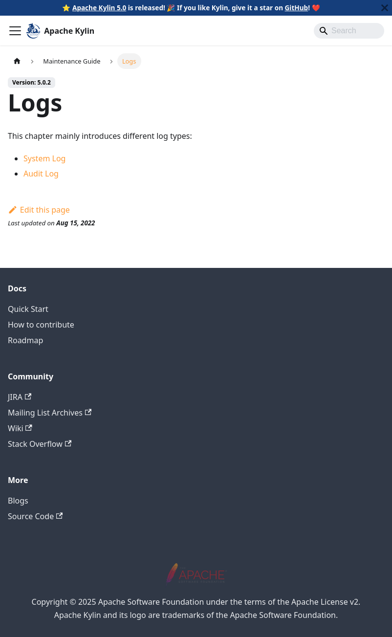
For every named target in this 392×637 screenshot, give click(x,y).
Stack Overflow (39, 444)
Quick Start (28, 309)
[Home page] (17, 60)
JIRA (19, 397)
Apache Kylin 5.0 (99, 7)
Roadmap (25, 340)
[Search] (349, 31)
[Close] (384, 8)
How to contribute (41, 324)
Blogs (18, 500)
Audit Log (41, 173)
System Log (44, 158)
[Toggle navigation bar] (15, 30)
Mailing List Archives (49, 412)
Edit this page (39, 209)
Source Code (35, 516)
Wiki (20, 428)
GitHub (296, 7)
